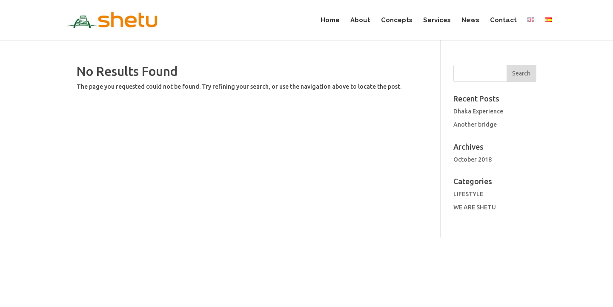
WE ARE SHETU (474, 167)
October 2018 (472, 119)
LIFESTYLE (468, 154)
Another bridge (475, 84)
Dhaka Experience (478, 71)
